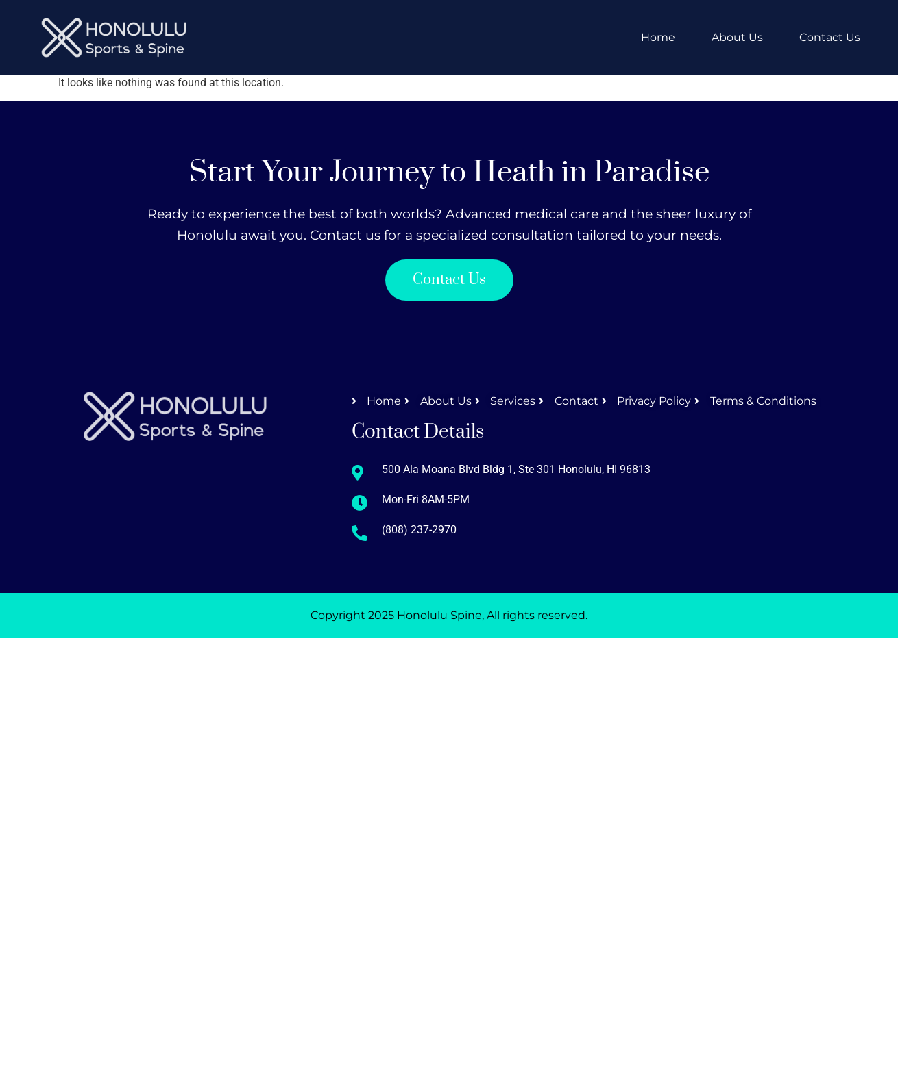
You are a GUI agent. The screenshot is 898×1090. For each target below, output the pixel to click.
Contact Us (829, 37)
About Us (737, 37)
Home (658, 37)
